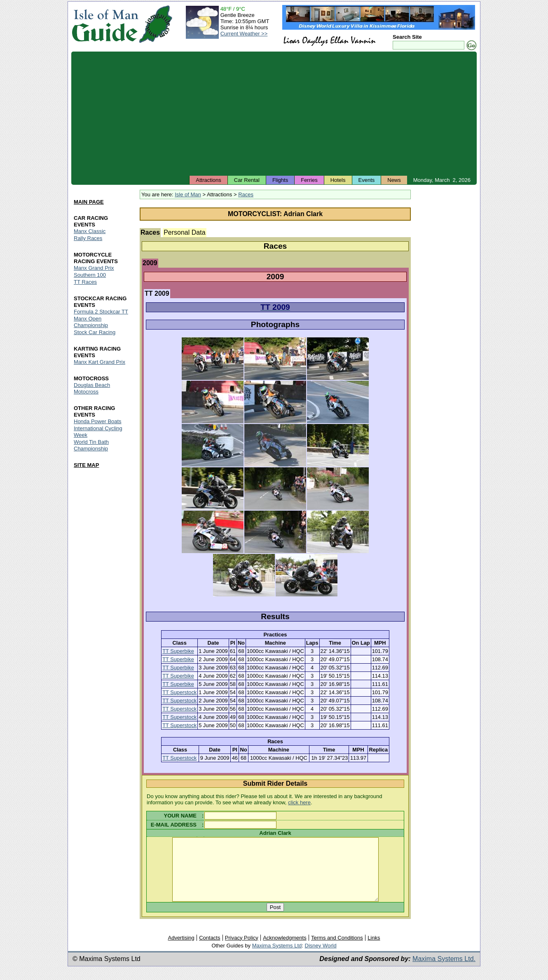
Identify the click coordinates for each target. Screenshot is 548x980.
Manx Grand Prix (94, 268)
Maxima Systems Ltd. (443, 971)
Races (245, 194)
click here (299, 802)
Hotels (338, 180)
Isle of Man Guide (104, 24)
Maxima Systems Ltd (277, 958)
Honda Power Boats (98, 421)
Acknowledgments (285, 950)
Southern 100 (90, 275)
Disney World (321, 958)
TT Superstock (179, 692)
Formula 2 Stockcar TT (101, 312)
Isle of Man (188, 194)
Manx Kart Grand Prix (99, 362)
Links (374, 950)
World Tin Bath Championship (91, 445)
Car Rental (247, 180)
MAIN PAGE (89, 202)
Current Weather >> (244, 34)
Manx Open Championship (91, 322)
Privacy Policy (241, 950)
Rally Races (88, 238)
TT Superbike (178, 651)
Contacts (209, 950)
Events (366, 180)
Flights (280, 180)
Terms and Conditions (337, 950)
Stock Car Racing (94, 332)
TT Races (85, 282)
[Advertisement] (274, 113)
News (394, 180)
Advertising (181, 950)
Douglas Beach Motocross (92, 388)
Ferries (309, 180)
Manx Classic (89, 231)
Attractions (208, 180)
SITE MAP (86, 465)
